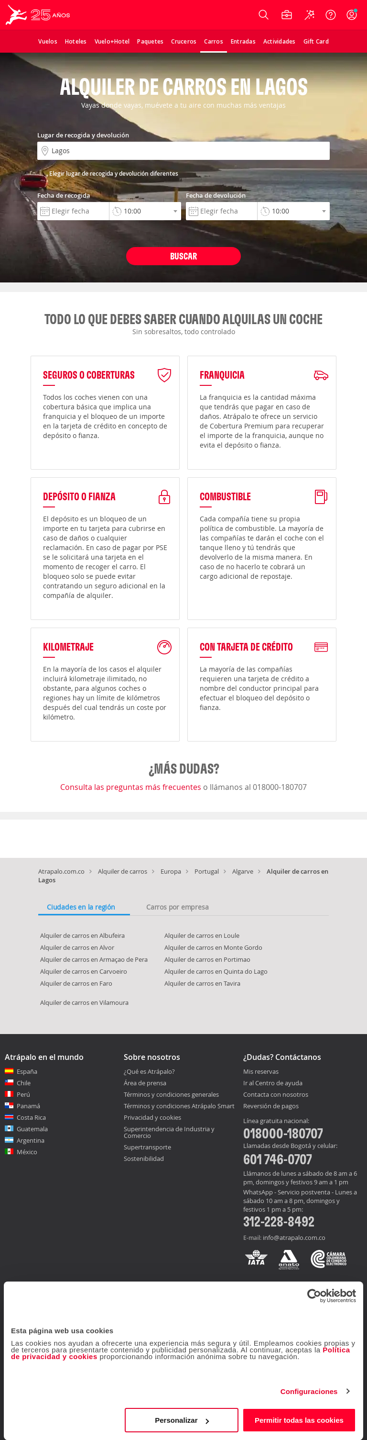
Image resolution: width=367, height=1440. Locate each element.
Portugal (206, 871)
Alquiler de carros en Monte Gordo (213, 947)
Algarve (242, 871)
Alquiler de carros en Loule (201, 935)
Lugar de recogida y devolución (83, 135)
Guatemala (32, 1129)
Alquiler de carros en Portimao (207, 959)
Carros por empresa (177, 906)
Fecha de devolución (216, 195)
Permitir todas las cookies (299, 1420)
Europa (171, 871)
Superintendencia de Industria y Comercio (169, 1132)
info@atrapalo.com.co (294, 1237)
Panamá (28, 1106)
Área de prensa (145, 1083)
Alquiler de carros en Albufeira (82, 935)
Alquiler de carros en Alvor (77, 947)
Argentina (30, 1140)
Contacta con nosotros (275, 1095)
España (27, 1071)
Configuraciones (309, 1391)
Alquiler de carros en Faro (76, 983)
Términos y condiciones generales (171, 1094)
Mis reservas (261, 1072)
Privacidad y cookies (152, 1117)
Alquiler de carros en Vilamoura (84, 1002)
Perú (23, 1094)
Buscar (183, 256)
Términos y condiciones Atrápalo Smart (179, 1106)
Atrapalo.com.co (61, 871)
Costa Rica (31, 1117)
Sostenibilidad (144, 1158)
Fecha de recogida (63, 195)
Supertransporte (147, 1147)
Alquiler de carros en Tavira (202, 983)
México (27, 1152)
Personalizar (182, 1420)
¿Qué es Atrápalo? (149, 1071)
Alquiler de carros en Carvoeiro (83, 971)
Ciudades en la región (81, 906)
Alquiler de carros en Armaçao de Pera (94, 959)
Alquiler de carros (122, 871)
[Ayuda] (330, 15)
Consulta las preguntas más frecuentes (131, 787)
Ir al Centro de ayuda (272, 1083)
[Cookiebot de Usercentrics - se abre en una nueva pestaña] (314, 1296)
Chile (24, 1083)
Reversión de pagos (271, 1106)
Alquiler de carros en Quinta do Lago (216, 971)
